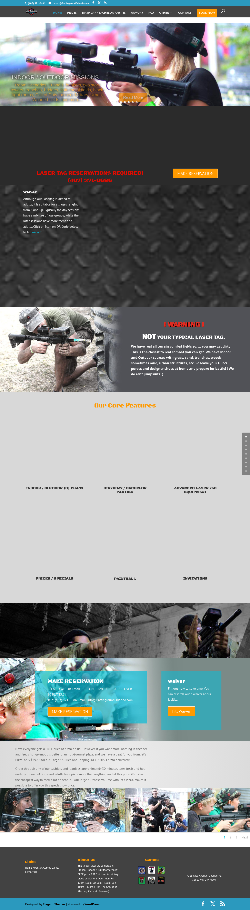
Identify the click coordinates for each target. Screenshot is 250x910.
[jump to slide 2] (117, 102)
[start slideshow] (108, 102)
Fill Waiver (181, 711)
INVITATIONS (195, 578)
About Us (38, 867)
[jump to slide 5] (129, 102)
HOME (57, 12)
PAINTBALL (125, 578)
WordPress (92, 904)
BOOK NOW (207, 12)
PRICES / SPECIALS (54, 578)
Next (244, 837)
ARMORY (137, 12)
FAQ (151, 12)
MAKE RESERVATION (195, 173)
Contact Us (31, 872)
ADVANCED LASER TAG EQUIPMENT (195, 490)
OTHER (164, 12)
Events (55, 867)
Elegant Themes (54, 904)
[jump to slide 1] (113, 102)
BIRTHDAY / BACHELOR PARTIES (104, 12)
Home (28, 867)
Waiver (30, 192)
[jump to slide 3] (121, 102)
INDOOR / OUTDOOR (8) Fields (54, 488)
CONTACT (184, 12)
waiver (36, 232)
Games (47, 867)
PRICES (72, 12)
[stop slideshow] (141, 102)
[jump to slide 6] (133, 102)
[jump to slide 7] (137, 102)
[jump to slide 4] (125, 102)
